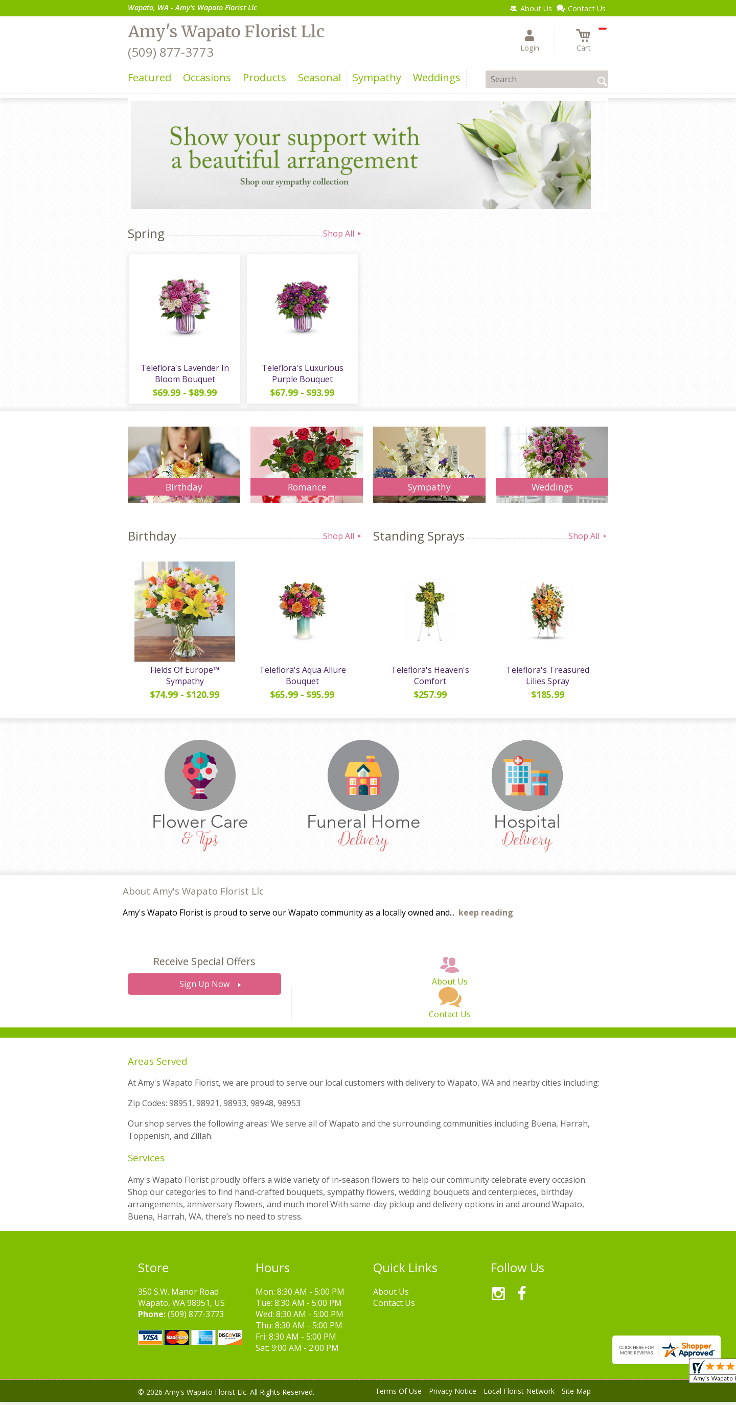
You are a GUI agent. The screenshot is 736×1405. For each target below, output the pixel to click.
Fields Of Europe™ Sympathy (184, 679)
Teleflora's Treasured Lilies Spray (547, 679)
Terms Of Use (398, 1394)
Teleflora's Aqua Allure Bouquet (301, 679)
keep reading (485, 916)
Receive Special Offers (204, 965)
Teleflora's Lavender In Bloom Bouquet (184, 375)
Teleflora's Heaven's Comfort (429, 679)
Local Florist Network (519, 1394)
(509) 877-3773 (171, 51)
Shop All (343, 233)
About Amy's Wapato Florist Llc (193, 894)
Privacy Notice (452, 1394)
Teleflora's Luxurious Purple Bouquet (301, 375)
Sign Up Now (204, 987)
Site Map (576, 1394)
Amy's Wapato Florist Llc (226, 31)
